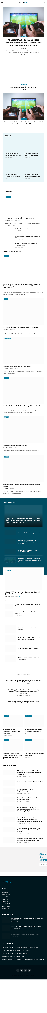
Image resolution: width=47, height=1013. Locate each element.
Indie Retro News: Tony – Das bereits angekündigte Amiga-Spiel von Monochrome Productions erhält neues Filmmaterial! (29, 850)
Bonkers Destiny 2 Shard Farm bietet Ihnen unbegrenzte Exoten (26, 244)
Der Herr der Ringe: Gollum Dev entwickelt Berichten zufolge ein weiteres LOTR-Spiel (12, 175)
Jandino (24, 89)
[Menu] (2, 2)
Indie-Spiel (6, 417)
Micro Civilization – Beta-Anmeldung (15, 445)
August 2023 (5, 930)
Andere (5, 299)
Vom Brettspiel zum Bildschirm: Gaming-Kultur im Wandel (14, 154)
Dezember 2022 (6, 937)
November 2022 (6, 939)
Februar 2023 (5, 932)
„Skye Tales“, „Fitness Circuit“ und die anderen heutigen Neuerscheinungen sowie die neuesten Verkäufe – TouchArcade (21, 285)
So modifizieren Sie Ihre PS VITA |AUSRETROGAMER (27, 556)
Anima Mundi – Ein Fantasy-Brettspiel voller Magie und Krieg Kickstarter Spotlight (23, 704)
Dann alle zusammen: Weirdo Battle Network (31, 154)
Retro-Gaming (7, 338)
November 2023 (6, 928)
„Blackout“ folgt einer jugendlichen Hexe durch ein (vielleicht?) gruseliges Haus (33, 175)
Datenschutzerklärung (7, 916)
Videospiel (24, 119)
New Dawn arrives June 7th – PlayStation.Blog (26, 817)
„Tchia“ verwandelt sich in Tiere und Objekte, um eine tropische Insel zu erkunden (23, 725)
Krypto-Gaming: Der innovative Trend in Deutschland (20, 327)
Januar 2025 (5, 925)
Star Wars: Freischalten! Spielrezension (25, 228)
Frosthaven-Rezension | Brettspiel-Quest (23, 87)
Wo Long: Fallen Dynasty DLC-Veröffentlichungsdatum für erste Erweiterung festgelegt (28, 839)
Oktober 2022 (5, 942)
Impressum (5, 914)
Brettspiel (24, 84)
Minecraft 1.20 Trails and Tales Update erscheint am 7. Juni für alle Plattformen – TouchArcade (23, 123)
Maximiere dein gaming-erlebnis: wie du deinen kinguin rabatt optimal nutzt (30, 871)
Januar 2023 (5, 935)
